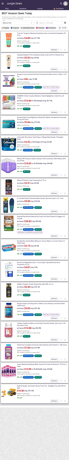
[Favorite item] (61, 50)
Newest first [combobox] (7, 23)
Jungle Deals (14, 3)
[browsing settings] (65, 23)
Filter (62, 28)
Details (54, 49)
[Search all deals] (61, 3)
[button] (5, 28)
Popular (40, 8)
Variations (22, 8)
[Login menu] (65, 3)
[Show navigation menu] (2, 3)
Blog (7, 8)
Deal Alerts (58, 8)
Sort (4, 20)
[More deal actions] (65, 50)
